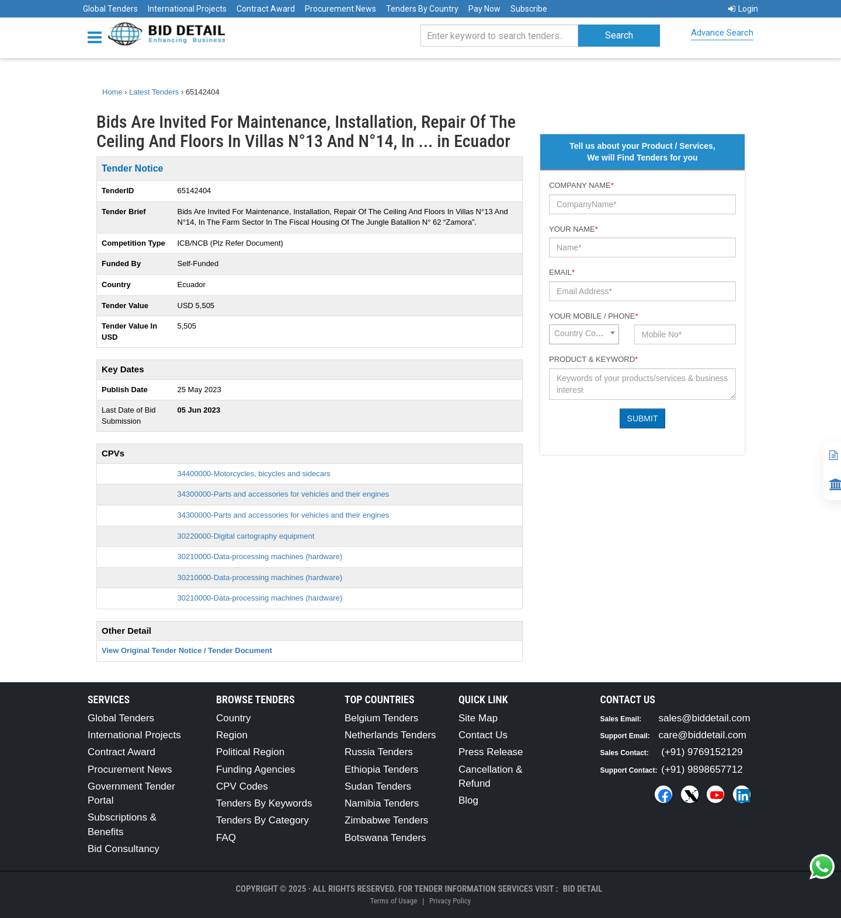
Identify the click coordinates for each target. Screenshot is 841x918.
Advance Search (722, 32)
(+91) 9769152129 (701, 752)
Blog (468, 800)
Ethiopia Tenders (381, 769)
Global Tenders (110, 8)
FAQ (226, 837)
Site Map (478, 718)
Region (232, 735)
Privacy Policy (450, 900)
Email (562, 272)
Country (233, 718)
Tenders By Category (262, 820)
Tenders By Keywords (264, 803)
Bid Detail (583, 889)
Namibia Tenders (382, 803)
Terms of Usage (393, 900)
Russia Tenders (379, 752)
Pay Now (484, 8)
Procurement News (340, 8)
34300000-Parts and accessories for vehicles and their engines (284, 494)
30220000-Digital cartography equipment (246, 536)
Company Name (581, 185)
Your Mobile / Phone (593, 316)
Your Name (573, 229)
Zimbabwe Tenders (386, 820)
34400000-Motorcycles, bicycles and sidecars (254, 473)
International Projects (187, 8)
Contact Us (483, 735)
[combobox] (584, 334)
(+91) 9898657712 (701, 769)
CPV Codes (242, 786)
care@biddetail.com (703, 735)
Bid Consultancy (123, 848)
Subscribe (528, 8)
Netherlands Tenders (390, 735)
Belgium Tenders (381, 718)
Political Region (250, 752)
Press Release (490, 752)
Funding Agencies (255, 769)
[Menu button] (97, 36)
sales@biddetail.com (704, 718)
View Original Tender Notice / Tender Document (187, 650)
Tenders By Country (422, 8)
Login (743, 8)
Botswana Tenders (385, 837)
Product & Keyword (593, 359)
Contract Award (266, 8)
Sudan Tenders (378, 786)
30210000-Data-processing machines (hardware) (260, 556)
